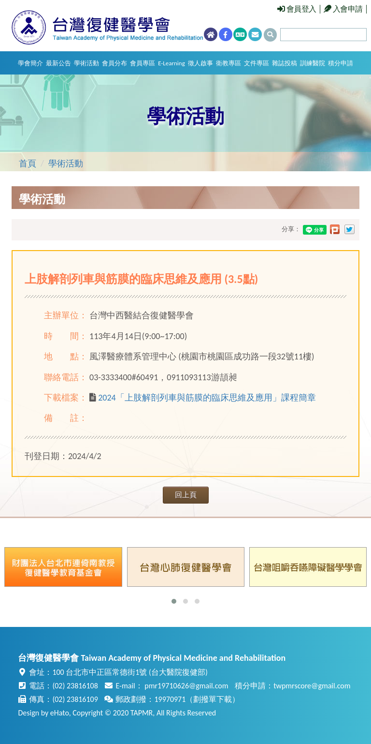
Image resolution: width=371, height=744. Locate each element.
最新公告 (58, 63)
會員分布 (114, 63)
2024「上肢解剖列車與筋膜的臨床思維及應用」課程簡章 (207, 397)
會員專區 (142, 63)
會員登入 (296, 9)
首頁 (27, 163)
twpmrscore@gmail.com (311, 685)
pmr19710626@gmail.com (186, 685)
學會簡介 (30, 63)
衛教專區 (228, 63)
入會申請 (343, 9)
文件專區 (256, 63)
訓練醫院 (312, 63)
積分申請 (340, 63)
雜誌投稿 (284, 63)
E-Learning (171, 63)
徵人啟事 (200, 63)
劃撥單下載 (212, 699)
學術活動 (86, 63)
